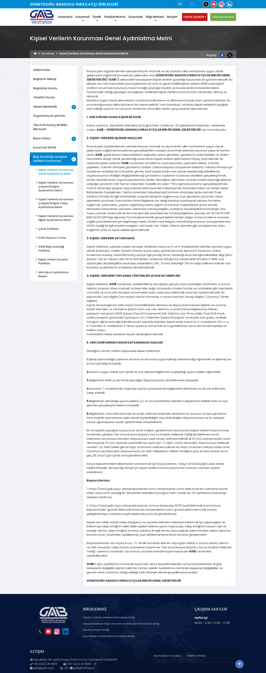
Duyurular (136, 17)
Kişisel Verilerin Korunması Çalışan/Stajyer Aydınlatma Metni (55, 186)
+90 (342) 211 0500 (45, 664)
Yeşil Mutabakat (223, 17)
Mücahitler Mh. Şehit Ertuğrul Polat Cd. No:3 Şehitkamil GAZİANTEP (75, 659)
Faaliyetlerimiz (115, 18)
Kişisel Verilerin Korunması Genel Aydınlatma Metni (55, 172)
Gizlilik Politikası (196, 656)
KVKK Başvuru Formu (52, 238)
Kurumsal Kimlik (44, 147)
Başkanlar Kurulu (45, 88)
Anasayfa (65, 17)
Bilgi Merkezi (155, 18)
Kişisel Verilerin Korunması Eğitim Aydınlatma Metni (55, 218)
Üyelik (97, 18)
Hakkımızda (41, 70)
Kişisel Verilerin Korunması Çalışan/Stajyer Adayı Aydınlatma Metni (55, 203)
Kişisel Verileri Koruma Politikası (53, 261)
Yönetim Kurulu (44, 97)
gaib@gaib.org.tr (42, 668)
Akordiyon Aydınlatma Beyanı (53, 274)
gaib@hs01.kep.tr (82, 668)
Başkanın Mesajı (44, 79)
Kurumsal (82, 18)
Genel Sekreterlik (45, 107)
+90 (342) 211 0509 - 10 (79, 664)
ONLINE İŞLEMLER (193, 17)
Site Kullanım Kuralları (167, 656)
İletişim (172, 17)
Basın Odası (42, 138)
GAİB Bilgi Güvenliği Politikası (51, 248)
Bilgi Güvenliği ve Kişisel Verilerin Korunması (50, 159)
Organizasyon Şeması (49, 116)
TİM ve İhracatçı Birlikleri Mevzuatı (50, 127)
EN (180, 4)
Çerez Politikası (48, 229)
